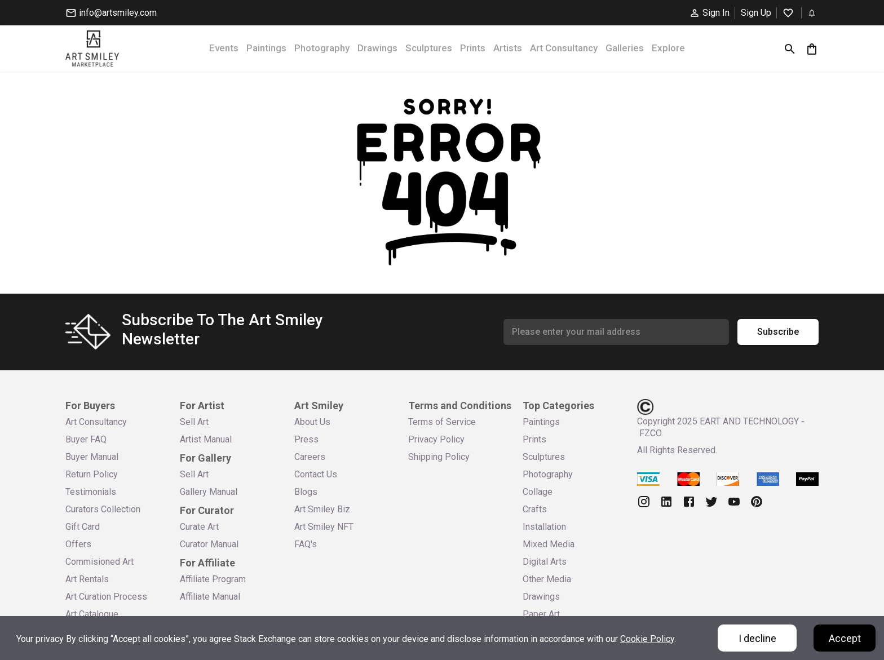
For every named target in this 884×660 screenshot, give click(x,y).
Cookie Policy (647, 639)
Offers (78, 544)
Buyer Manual (91, 456)
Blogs (305, 491)
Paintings (266, 48)
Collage (537, 491)
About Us (312, 422)
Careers (309, 456)
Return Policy (91, 474)
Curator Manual (209, 544)
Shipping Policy (439, 456)
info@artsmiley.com (111, 13)
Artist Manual (206, 439)
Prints (472, 48)
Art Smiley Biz (322, 509)
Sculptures (428, 48)
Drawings (377, 48)
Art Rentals (87, 579)
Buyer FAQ (86, 439)
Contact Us (315, 474)
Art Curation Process (106, 596)
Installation (544, 526)
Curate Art (199, 526)
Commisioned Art (99, 561)
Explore (668, 48)
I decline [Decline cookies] (757, 638)
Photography (322, 48)
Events (223, 48)
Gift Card (82, 526)
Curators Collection (102, 509)
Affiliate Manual (210, 596)
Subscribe (778, 332)
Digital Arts (545, 561)
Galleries (624, 48)
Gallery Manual (208, 491)
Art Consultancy (564, 48)
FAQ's (305, 544)
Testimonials (90, 491)
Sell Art (194, 422)
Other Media (547, 579)
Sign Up (756, 12)
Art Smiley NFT (323, 526)
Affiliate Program (213, 579)
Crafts (535, 509)
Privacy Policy (436, 439)
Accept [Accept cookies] (845, 638)
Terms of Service (442, 422)
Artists (507, 48)
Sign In (709, 13)
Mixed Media (548, 544)
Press (306, 439)
